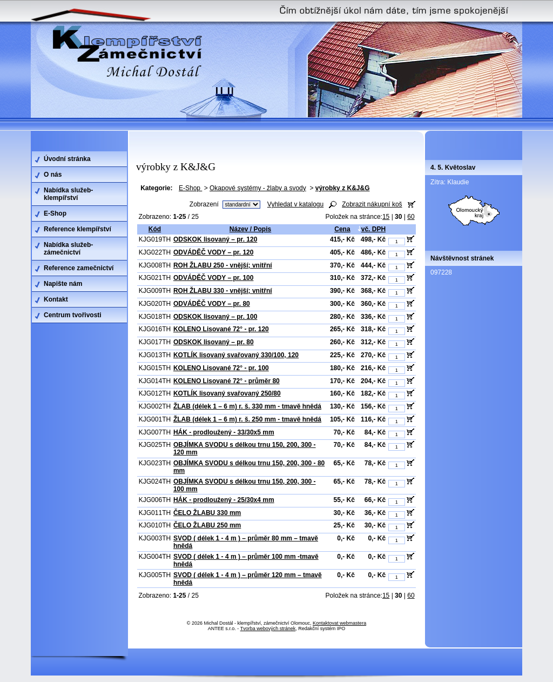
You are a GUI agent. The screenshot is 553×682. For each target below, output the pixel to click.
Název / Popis (250, 229)
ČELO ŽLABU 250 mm (207, 525)
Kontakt (56, 299)
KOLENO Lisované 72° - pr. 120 (221, 329)
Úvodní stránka (67, 159)
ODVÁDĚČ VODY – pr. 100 (213, 278)
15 (385, 216)
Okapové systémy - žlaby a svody (258, 188)
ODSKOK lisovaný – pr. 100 (215, 316)
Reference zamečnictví (78, 268)
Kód (155, 229)
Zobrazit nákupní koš (372, 204)
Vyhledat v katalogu (295, 204)
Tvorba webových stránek (268, 628)
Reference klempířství (77, 229)
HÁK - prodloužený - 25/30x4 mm (223, 500)
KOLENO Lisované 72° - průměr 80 (226, 381)
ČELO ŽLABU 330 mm (207, 513)
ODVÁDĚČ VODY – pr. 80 (211, 303)
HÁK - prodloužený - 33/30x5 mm (223, 432)
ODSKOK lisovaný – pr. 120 (215, 239)
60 (410, 216)
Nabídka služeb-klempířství (68, 194)
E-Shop (190, 188)
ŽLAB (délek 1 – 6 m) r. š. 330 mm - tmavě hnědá (247, 406)
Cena (342, 229)
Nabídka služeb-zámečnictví (68, 248)
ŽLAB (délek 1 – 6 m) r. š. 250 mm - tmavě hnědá (247, 419)
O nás (53, 174)
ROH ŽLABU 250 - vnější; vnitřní (222, 265)
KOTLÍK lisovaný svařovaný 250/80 (227, 393)
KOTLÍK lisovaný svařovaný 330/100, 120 (236, 355)
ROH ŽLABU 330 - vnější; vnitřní (222, 291)
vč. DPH (372, 229)
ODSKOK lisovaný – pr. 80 (213, 342)
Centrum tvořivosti (73, 315)
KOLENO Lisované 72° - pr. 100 (221, 368)
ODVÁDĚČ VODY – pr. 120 (213, 252)
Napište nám (63, 283)
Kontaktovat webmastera (339, 623)
